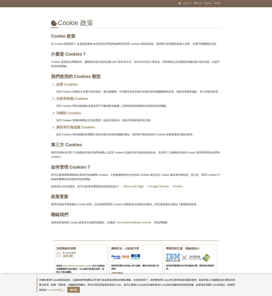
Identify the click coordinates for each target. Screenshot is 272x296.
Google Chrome (158, 186)
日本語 (217, 3)
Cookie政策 (55, 289)
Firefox (177, 186)
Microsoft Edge (133, 186)
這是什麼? (68, 256)
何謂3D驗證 (117, 272)
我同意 (73, 289)
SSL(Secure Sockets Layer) (77, 265)
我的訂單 (187, 3)
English (208, 3)
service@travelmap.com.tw (133, 222)
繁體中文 (198, 3)
